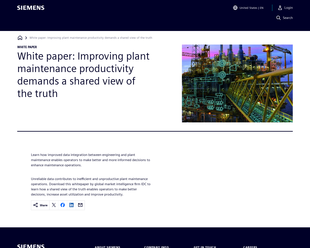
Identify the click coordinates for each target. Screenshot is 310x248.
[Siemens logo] (30, 9)
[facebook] (62, 205)
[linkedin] (71, 205)
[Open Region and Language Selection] (248, 9)
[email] (80, 205)
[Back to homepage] (20, 37)
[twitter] (54, 205)
